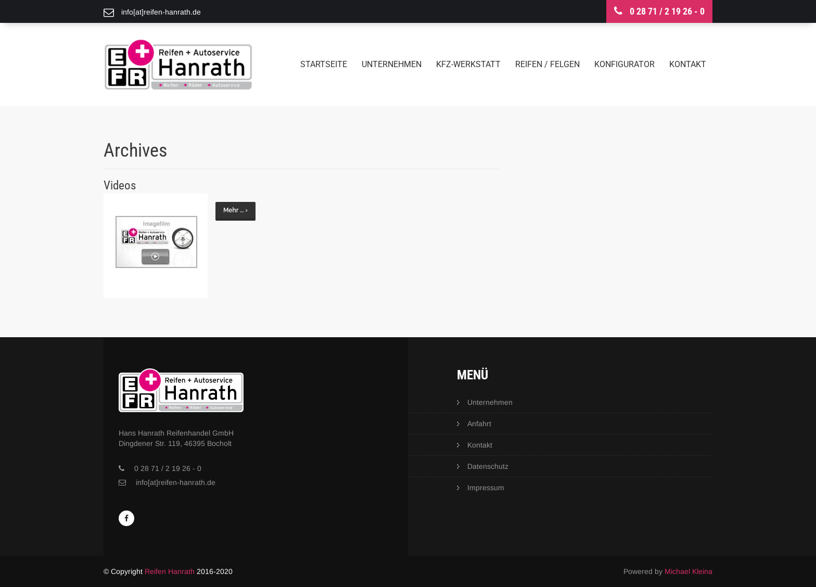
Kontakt (687, 64)
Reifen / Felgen (547, 64)
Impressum (485, 487)
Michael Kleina (688, 571)
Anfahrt (479, 423)
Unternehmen (392, 64)
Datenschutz (487, 466)
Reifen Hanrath (170, 571)
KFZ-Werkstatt (468, 64)
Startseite (323, 64)
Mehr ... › (235, 210)
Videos (120, 185)
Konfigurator (624, 64)
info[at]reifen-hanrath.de (175, 482)
